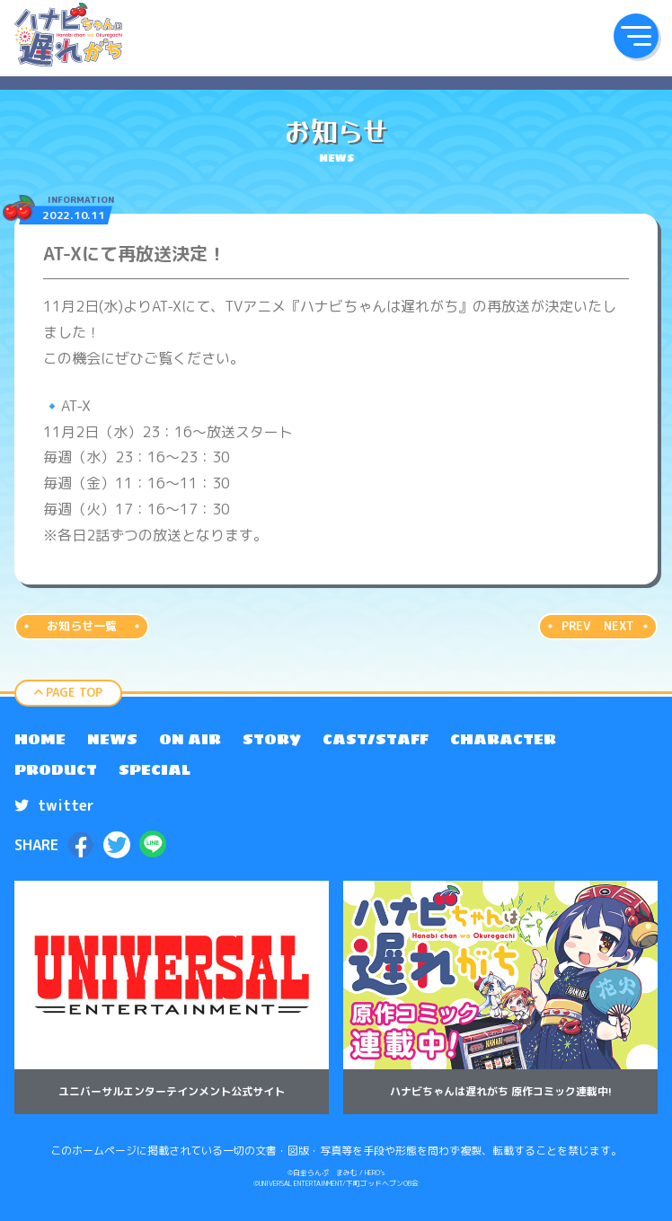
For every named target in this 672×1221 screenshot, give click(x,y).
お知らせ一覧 (82, 626)
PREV (575, 626)
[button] (636, 35)
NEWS (112, 739)
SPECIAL (154, 769)
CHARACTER (503, 739)
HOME (40, 739)
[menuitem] (40, 739)
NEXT (619, 626)
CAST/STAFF (376, 739)
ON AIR (190, 739)
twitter (54, 805)
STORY (272, 739)
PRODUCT (55, 769)
